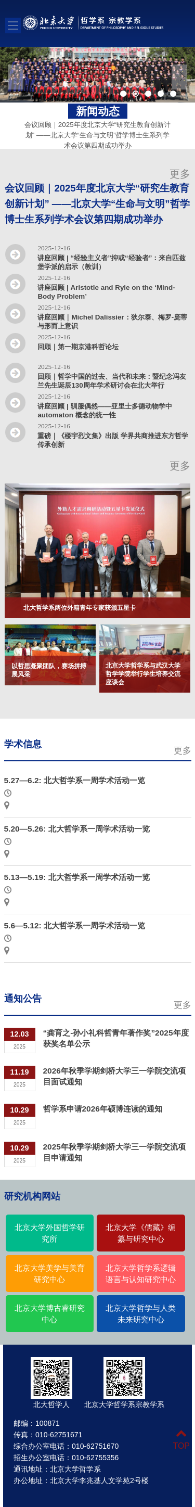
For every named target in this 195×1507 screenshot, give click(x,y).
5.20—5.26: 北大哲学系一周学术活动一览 (77, 828)
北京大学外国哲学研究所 (50, 1233)
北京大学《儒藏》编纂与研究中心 (141, 1233)
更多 (180, 174)
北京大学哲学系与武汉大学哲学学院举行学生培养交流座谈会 (143, 674)
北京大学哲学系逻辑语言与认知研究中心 (141, 1274)
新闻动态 (98, 111)
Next (179, 77)
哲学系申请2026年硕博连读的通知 (102, 1108)
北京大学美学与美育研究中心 (50, 1274)
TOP (181, 1439)
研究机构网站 (32, 1196)
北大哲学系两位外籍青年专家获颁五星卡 (79, 607)
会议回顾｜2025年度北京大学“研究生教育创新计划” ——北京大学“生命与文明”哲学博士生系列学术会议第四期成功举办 (97, 129)
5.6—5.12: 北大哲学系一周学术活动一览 (75, 925)
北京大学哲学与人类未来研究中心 (141, 1314)
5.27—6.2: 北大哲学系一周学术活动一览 (75, 780)
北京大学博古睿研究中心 (50, 1314)
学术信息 (23, 744)
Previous (15, 77)
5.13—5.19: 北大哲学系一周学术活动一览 (77, 877)
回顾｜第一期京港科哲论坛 (78, 347)
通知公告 (23, 998)
